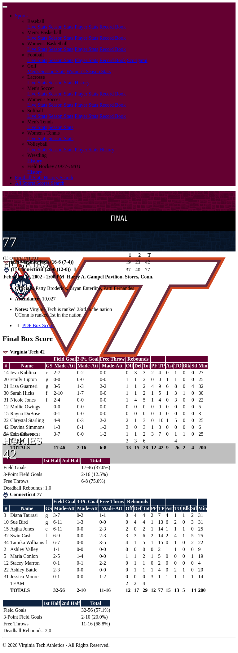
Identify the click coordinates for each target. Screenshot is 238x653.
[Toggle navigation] (4, 7)
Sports (21, 15)
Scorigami (137, 60)
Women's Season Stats (89, 71)
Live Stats (37, 26)
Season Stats (60, 26)
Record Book (112, 26)
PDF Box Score (37, 325)
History (82, 82)
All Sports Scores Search (39, 183)
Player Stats (86, 26)
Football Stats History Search (44, 177)
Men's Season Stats (46, 71)
